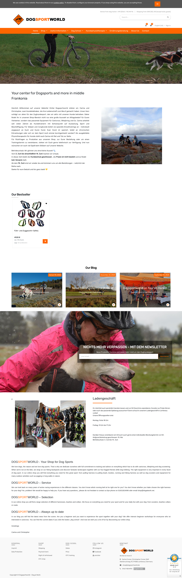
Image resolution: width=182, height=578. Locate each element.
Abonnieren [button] (164, 356)
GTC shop (42, 559)
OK (157, 4)
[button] (46, 203)
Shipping (42, 548)
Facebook (97, 552)
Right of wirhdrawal (45, 555)
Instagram (98, 548)
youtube (97, 555)
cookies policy (59, 3)
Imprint (14, 548)
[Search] (168, 17)
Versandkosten (22, 243)
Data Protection (16, 552)
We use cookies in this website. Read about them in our (33, 3)
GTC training (70, 555)
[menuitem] (35, 31)
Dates (68, 548)
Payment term (44, 552)
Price (67, 552)
